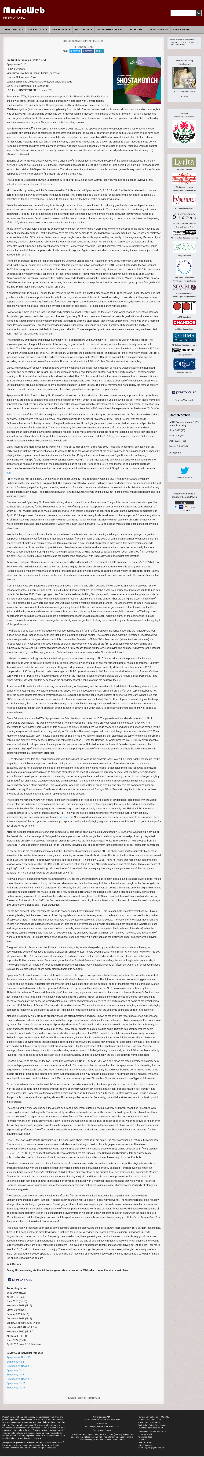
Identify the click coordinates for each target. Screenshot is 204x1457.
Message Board (157, 29)
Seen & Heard (181, 29)
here (9, 473)
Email (100, 51)
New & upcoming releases (184, 190)
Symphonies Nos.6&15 (19, 1366)
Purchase (178, 92)
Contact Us (134, 29)
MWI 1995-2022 (14, 29)
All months (175, 452)
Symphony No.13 (16, 1388)
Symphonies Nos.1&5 (19, 1358)
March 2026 (175, 446)
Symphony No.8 (15, 1375)
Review (184, 97)
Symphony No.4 (15, 1362)
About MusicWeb (108, 29)
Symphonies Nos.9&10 (19, 1379)
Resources (82, 29)
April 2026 (174, 440)
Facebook (88, 51)
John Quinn (156, 1421)
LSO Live (80, 1399)
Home (65, 41)
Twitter (75, 51)
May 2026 (174, 435)
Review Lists (36, 29)
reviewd (64, 818)
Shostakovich (93, 1399)
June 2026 (174, 430)
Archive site (36, 1439)
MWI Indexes (60, 29)
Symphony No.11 (16, 1384)
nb (85, 1399)
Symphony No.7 (15, 1371)
